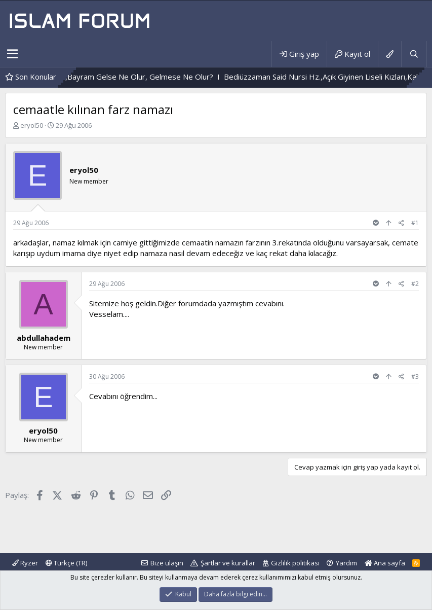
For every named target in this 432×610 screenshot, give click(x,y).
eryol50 (31, 125)
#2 (415, 283)
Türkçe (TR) (66, 562)
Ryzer (25, 562)
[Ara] (413, 54)
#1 (415, 223)
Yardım (346, 562)
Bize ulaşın (166, 562)
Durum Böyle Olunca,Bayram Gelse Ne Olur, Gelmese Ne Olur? (130, 76)
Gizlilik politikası (295, 562)
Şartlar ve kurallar (228, 562)
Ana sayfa (385, 562)
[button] (12, 54)
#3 (415, 376)
